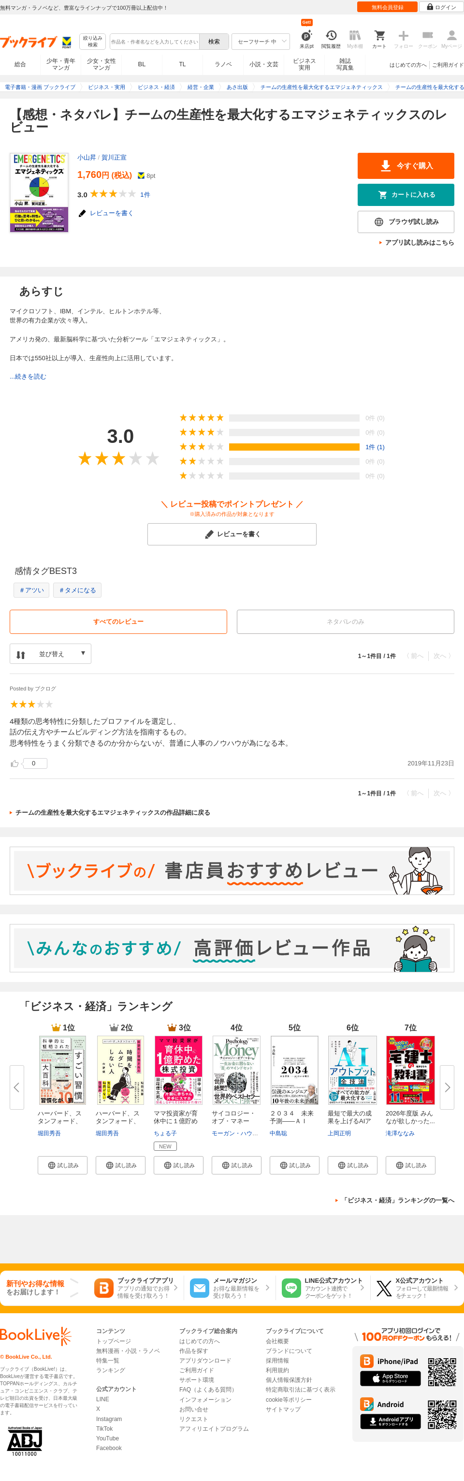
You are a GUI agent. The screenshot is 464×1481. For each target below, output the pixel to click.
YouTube (107, 1438)
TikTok (104, 1428)
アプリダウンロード (205, 1360)
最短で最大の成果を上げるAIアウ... (350, 1121)
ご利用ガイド (448, 65)
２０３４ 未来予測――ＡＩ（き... (292, 1121)
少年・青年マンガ (60, 64)
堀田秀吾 (49, 1133)
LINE (102, 1399)
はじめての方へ (408, 65)
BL (142, 64)
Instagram (109, 1419)
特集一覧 (107, 1360)
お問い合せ (193, 1409)
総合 (20, 64)
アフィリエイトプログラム (214, 1428)
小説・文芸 (263, 64)
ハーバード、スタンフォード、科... (118, 1121)
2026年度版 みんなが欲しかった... (410, 1117)
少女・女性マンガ (101, 64)
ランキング (110, 1370)
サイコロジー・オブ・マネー (234, 1117)
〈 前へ (413, 656)
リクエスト (193, 1419)
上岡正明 (339, 1133)
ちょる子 (165, 1133)
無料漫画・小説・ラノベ (128, 1351)
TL (182, 64)
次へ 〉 (444, 656)
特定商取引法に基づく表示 (300, 1389)
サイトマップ (283, 1409)
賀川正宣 (114, 157)
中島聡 (278, 1133)
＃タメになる (77, 590)
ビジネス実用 (304, 64)
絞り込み (92, 41)
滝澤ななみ (400, 1133)
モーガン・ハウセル (238, 1133)
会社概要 (277, 1341)
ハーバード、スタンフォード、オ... (60, 1121)
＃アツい (31, 590)
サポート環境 (196, 1380)
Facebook (109, 1448)
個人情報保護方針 (289, 1380)
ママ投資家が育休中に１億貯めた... (176, 1121)
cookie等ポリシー (289, 1399)
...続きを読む (28, 376)
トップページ (113, 1341)
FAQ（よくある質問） (208, 1389)
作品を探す (193, 1351)
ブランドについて (289, 1351)
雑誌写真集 (345, 64)
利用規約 (277, 1370)
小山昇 (86, 157)
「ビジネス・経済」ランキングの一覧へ (397, 1200)
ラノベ (223, 64)
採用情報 (277, 1360)
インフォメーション (205, 1399)
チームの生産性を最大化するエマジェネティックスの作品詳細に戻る (112, 812)
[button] (62, 1165)
